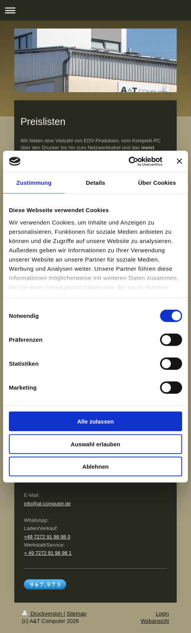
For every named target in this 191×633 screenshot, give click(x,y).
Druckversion (42, 614)
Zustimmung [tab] (33, 182)
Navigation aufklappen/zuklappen (95, 10)
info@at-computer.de (47, 503)
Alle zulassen (95, 421)
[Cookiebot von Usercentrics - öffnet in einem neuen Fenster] (128, 161)
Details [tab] (95, 182)
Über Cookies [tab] (157, 182)
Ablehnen (95, 466)
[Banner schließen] (179, 161)
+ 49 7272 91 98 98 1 (48, 553)
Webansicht (155, 621)
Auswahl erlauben (95, 444)
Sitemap (76, 614)
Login (162, 614)
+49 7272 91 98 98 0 (47, 537)
